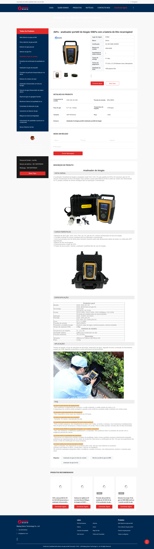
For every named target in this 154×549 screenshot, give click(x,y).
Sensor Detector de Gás (27, 127)
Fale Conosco (80, 534)
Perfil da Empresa (81, 523)
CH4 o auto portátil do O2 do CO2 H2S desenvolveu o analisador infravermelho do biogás (60, 500)
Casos (94, 527)
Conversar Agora (97, 83)
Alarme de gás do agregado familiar (30, 96)
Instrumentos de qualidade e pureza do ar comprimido (32, 121)
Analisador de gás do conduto (56, 21)
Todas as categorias (123, 534)
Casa (44, 21)
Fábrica (79, 527)
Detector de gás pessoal (27, 47)
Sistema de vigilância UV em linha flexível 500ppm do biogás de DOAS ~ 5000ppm (81, 500)
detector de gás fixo (25, 51)
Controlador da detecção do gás (29, 106)
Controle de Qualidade (82, 530)
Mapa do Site (96, 530)
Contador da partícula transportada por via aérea (32, 73)
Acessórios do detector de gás (29, 111)
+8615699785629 (32, 168)
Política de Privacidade (98, 534)
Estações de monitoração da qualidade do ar (32, 62)
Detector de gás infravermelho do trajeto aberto (31, 91)
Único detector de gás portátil (28, 42)
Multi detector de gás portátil (28, 37)
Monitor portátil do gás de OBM (101, 458)
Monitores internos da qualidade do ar (31, 101)
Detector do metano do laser (28, 79)
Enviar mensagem (68, 153)
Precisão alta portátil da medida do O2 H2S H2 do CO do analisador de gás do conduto (103, 500)
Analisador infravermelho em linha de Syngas (31, 84)
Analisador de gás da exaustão (29, 67)
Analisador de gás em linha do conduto (74, 458)
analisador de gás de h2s (70, 462)
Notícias (95, 523)
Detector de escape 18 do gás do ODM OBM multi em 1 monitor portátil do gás (126, 500)
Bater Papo (32, 173)
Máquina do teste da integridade (29, 116)
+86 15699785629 (37, 164)
